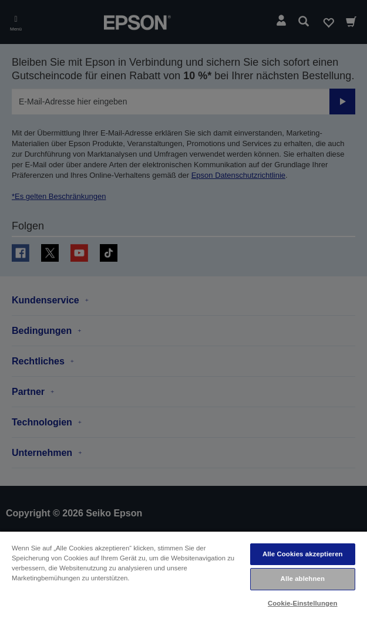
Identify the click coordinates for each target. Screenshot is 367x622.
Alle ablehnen (303, 578)
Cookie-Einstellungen (303, 603)
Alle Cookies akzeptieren (302, 553)
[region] (183, 576)
